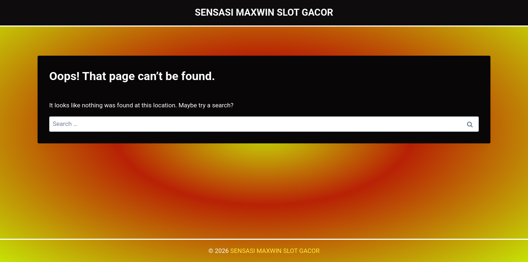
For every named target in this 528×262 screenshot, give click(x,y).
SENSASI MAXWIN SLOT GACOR (275, 250)
